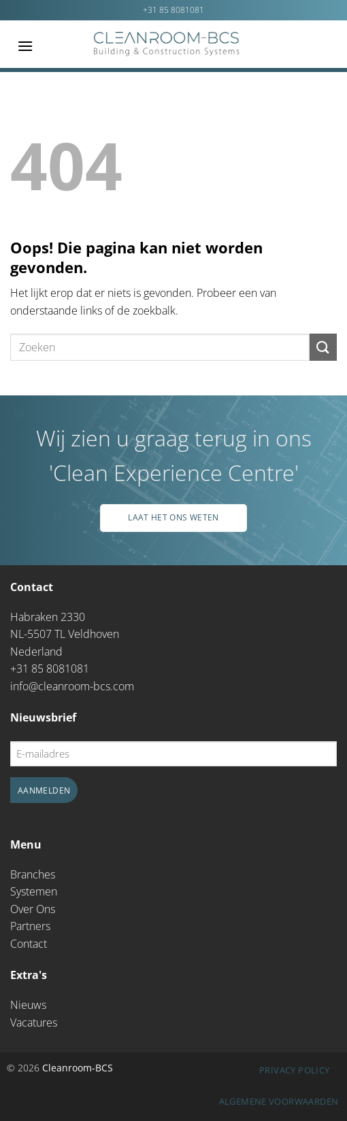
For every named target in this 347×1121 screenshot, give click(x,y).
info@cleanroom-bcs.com (72, 686)
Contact (28, 943)
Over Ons (32, 909)
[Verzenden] (323, 347)
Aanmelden (44, 790)
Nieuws (28, 1004)
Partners (30, 926)
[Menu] (25, 46)
